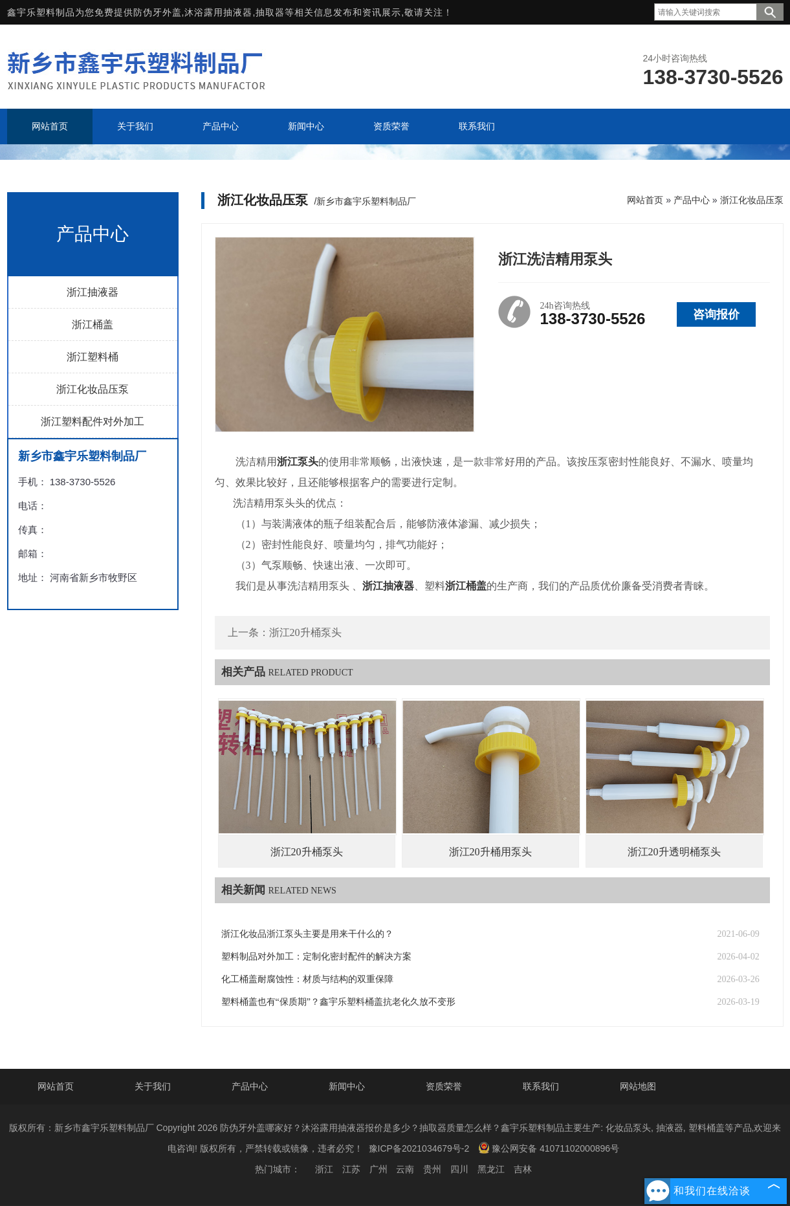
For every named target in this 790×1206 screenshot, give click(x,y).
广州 (378, 1169)
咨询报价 (716, 314)
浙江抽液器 (92, 292)
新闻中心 (347, 1086)
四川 (459, 1169)
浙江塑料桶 (92, 356)
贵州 (432, 1169)
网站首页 (645, 200)
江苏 (351, 1169)
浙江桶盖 (92, 324)
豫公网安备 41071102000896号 (548, 1148)
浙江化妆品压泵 (92, 389)
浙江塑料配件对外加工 (92, 421)
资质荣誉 (444, 1086)
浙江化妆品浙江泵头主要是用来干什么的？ (307, 934)
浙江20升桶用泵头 (490, 851)
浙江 (324, 1169)
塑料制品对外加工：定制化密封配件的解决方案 (316, 956)
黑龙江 (491, 1169)
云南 (405, 1169)
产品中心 (692, 200)
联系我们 (541, 1086)
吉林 (523, 1169)
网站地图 (638, 1086)
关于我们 (153, 1086)
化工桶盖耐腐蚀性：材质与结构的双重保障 (307, 979)
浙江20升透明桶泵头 (674, 851)
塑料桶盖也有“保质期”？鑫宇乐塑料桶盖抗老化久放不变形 (338, 1002)
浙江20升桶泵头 (305, 632)
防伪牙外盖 (157, 12)
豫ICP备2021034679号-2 (419, 1148)
